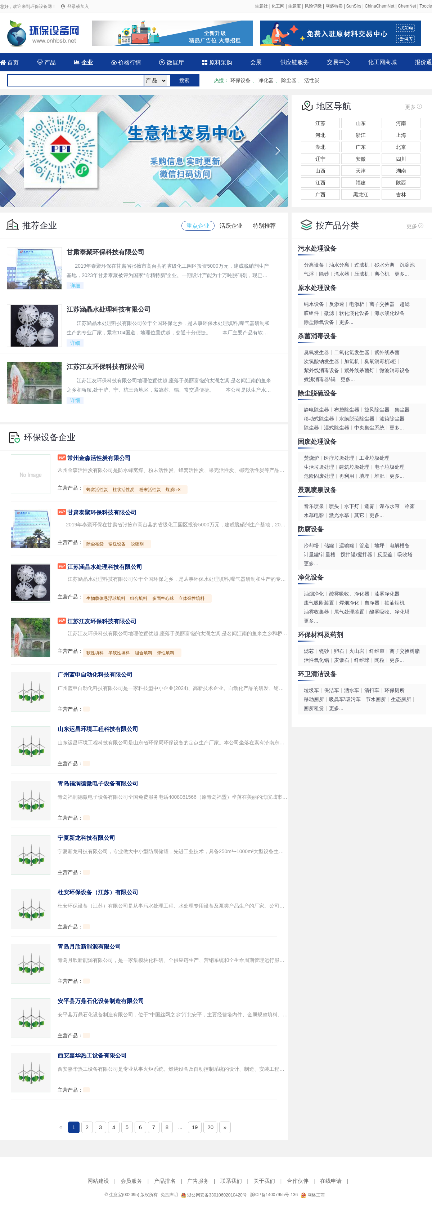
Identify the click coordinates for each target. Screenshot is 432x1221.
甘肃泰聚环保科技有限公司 (101, 512)
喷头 (334, 506)
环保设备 (240, 80)
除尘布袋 (95, 544)
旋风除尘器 (377, 410)
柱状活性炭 (123, 489)
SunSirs (353, 6)
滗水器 (341, 274)
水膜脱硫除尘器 (356, 419)
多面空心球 (163, 598)
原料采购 (217, 62)
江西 (320, 183)
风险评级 (313, 6)
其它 (359, 515)
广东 (361, 147)
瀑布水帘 (389, 506)
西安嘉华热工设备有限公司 (92, 1055)
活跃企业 (231, 226)
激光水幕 (339, 515)
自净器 (371, 603)
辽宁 (320, 159)
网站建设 (98, 1181)
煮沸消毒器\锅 (320, 379)
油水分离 (339, 265)
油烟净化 (314, 594)
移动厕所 (314, 699)
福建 (361, 183)
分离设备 (314, 265)
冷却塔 (311, 545)
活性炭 (311, 80)
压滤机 (361, 274)
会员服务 (131, 1181)
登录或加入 (78, 6)
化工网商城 (382, 62)
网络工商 (312, 1195)
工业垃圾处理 (374, 458)
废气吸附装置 (319, 603)
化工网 (277, 6)
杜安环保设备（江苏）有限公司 (98, 892)
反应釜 (384, 554)
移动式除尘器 (319, 419)
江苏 (320, 123)
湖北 (320, 147)
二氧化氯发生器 (351, 352)
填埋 (364, 476)
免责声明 (169, 1194)
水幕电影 (314, 515)
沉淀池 (407, 265)
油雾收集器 (316, 612)
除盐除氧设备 (319, 322)
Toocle (425, 6)
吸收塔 (405, 554)
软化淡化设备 (354, 313)
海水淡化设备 (389, 313)
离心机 (382, 274)
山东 (361, 123)
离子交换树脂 (405, 651)
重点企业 (198, 226)
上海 (401, 135)
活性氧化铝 (316, 660)
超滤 (405, 304)
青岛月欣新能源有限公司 (89, 947)
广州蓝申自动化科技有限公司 (95, 675)
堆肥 (379, 476)
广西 (320, 194)
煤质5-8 (173, 489)
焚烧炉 (311, 458)
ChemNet (407, 6)
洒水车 (351, 690)
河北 (320, 135)
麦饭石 (341, 660)
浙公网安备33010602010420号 (214, 1195)
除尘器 (288, 80)
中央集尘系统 (369, 428)
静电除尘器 (316, 410)
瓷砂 (324, 651)
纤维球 (361, 660)
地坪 (379, 545)
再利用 (346, 476)
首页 (9, 62)
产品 (46, 62)
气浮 (309, 274)
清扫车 (371, 690)
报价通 (423, 62)
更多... (402, 274)
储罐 (329, 545)
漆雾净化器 (387, 594)
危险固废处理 (319, 476)
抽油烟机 (394, 603)
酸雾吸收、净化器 (349, 594)
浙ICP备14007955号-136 (274, 1194)
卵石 (339, 651)
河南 (401, 123)
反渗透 (336, 304)
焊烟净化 (349, 603)
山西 (320, 171)
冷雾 (410, 506)
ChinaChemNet (379, 6)
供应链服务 (294, 62)
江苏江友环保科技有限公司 (101, 621)
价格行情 (126, 62)
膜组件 (311, 313)
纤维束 (376, 651)
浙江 (361, 135)
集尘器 (402, 410)
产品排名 (165, 1181)
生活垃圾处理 (319, 467)
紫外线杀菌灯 (359, 370)
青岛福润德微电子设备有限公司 (98, 783)
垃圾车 (311, 690)
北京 (401, 147)
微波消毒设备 (394, 370)
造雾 (369, 506)
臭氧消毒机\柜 (380, 361)
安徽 (361, 159)
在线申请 (331, 1181)
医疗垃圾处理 (339, 458)
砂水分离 (384, 265)
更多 (414, 106)
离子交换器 (382, 304)
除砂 (324, 274)
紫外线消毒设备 (321, 370)
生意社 (261, 6)
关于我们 (264, 1181)
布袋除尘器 (346, 410)
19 (195, 1127)
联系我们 (231, 1181)
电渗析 (356, 304)
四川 (401, 159)
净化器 (266, 80)
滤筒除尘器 (392, 419)
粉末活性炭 (150, 489)
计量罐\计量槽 (320, 554)
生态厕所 (401, 699)
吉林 (401, 194)
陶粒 (379, 660)
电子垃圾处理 (389, 467)
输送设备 (117, 544)
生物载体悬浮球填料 (105, 598)
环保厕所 (394, 690)
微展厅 (171, 62)
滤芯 (309, 651)
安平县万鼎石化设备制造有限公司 (101, 1001)
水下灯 (351, 506)
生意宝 (294, 6)
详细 (75, 286)
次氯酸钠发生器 (321, 361)
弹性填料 (165, 652)
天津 (361, 171)
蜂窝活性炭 (97, 489)
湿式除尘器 (336, 428)
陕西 (401, 183)
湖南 (401, 171)
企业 (83, 62)
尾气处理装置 (349, 612)
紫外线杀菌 (387, 352)
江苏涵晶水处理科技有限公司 (104, 567)
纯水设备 (314, 304)
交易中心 (338, 62)
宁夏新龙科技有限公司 (86, 838)
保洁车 (331, 690)
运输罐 (346, 545)
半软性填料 (119, 652)
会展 (256, 62)
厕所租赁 (314, 708)
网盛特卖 (334, 6)
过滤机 (361, 265)
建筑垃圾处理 (354, 467)
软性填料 (95, 652)
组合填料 (138, 598)
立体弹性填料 (191, 598)
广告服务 (198, 1181)
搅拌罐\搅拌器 (356, 554)
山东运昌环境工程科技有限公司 (98, 729)
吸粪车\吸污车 (345, 699)
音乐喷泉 (314, 506)
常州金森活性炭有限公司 (99, 458)
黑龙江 (360, 194)
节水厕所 (376, 699)
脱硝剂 (137, 544)
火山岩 (356, 651)
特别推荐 (264, 226)
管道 (364, 545)
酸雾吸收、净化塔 (389, 612)
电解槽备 (400, 545)
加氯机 (351, 361)
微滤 (329, 313)
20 (210, 1127)
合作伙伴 (298, 1181)
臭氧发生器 (316, 352)
